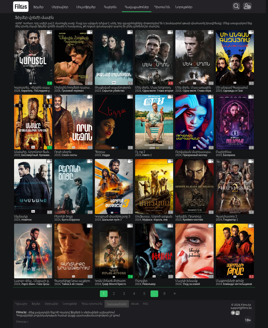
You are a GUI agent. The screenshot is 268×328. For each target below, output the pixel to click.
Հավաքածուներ (138, 7)
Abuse (135, 303)
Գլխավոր (21, 303)
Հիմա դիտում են (91, 303)
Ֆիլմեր (41, 7)
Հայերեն (112, 7)
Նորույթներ (184, 7)
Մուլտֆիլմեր (88, 7)
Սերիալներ (62, 7)
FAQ (145, 303)
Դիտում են (163, 7)
